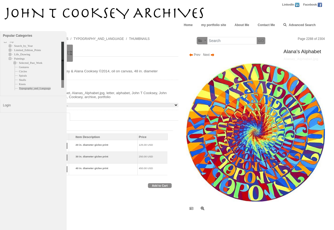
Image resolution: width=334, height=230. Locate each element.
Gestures (24, 67)
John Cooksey (115, 101)
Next (229, 55)
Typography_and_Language (35, 88)
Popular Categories (17, 35)
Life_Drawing (22, 54)
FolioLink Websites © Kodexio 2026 (233, 218)
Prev (215, 55)
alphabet (167, 97)
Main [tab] (91, 53)
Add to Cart (180, 189)
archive (159, 101)
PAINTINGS (104, 39)
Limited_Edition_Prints (27, 50)
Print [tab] (97, 131)
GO (282, 41)
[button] (223, 41)
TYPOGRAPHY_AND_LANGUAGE (143, 39)
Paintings (19, 58)
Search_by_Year (23, 45)
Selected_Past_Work (30, 62)
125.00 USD (174, 148)
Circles (23, 71)
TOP (87, 39)
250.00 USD (174, 160)
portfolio (173, 101)
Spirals (23, 75)
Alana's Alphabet (101, 97)
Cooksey (144, 101)
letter (155, 97)
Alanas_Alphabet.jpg (132, 97)
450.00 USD (174, 172)
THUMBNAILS (184, 39)
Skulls (22, 79)
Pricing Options (99, 121)
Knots (22, 84)
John (132, 101)
